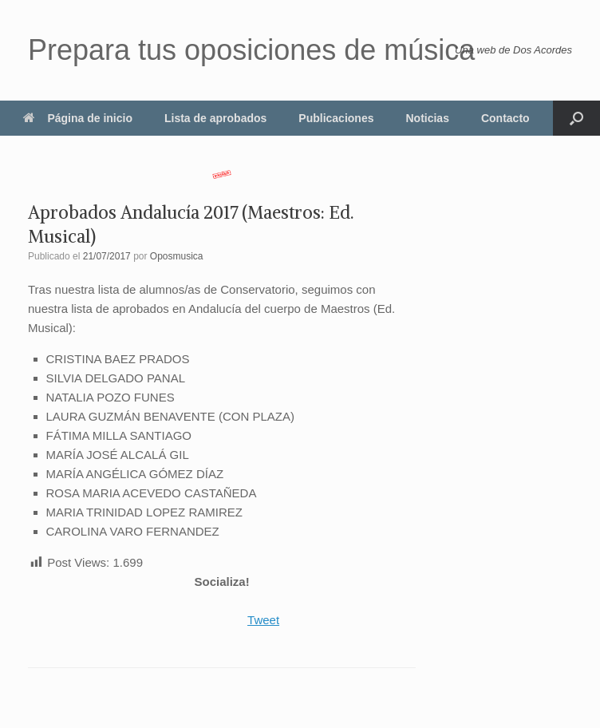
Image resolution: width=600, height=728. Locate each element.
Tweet (263, 620)
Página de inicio (77, 118)
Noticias (426, 118)
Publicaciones (335, 118)
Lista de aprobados (215, 118)
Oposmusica (176, 256)
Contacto (505, 118)
